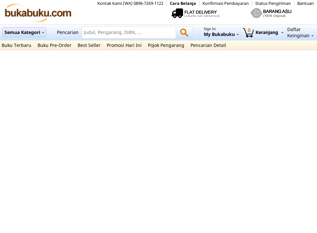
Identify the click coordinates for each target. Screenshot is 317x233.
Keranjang (263, 32)
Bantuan (305, 3)
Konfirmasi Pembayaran (225, 3)
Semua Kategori (24, 32)
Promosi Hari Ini (124, 45)
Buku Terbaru (16, 45)
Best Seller (89, 45)
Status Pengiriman (273, 3)
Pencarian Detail (208, 45)
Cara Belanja (183, 3)
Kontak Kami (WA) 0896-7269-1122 (130, 3)
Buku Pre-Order (54, 45)
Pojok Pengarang (166, 45)
